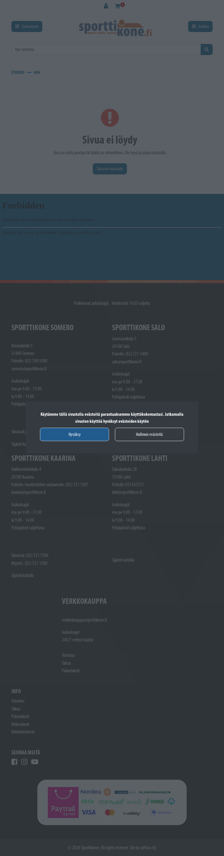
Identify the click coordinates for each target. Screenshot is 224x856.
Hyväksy (75, 434)
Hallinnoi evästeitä (149, 434)
